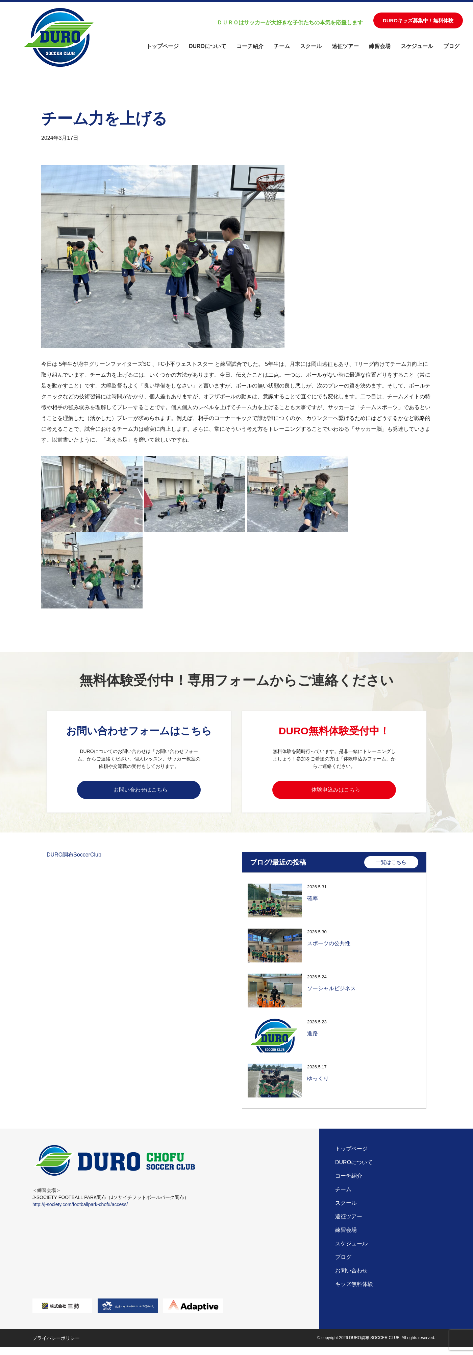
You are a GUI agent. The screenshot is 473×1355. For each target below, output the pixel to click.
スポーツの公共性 (328, 949)
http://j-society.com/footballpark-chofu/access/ (80, 1212)
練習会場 (380, 46)
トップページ (162, 46)
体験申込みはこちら (336, 792)
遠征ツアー (345, 46)
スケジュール (417, 46)
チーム (282, 46)
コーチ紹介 (250, 46)
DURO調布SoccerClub (74, 860)
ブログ (451, 46)
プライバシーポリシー (56, 1346)
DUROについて (207, 46)
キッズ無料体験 (354, 1291)
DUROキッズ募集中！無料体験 (418, 20)
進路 (312, 1039)
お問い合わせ (351, 1278)
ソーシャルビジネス (331, 994)
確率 (312, 904)
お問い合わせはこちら (141, 792)
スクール (311, 46)
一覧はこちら (391, 868)
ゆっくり (318, 1084)
